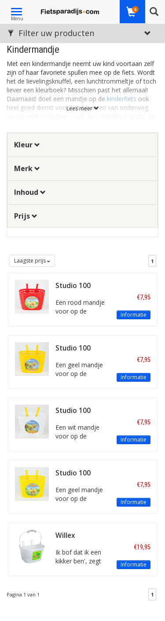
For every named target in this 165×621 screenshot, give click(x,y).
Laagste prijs (32, 260)
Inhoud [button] (30, 192)
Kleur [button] (27, 145)
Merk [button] (27, 168)
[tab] (82, 145)
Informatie (134, 314)
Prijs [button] (25, 216)
